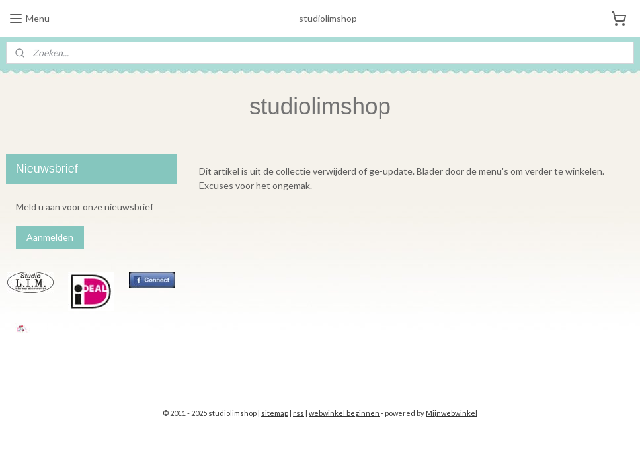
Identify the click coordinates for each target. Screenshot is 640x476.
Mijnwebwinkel (451, 413)
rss (298, 413)
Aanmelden (49, 237)
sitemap (274, 413)
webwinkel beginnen (344, 413)
